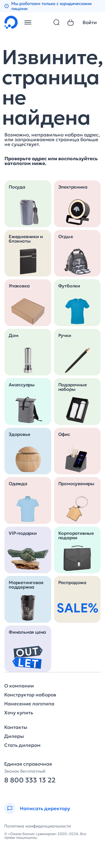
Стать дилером (22, 745)
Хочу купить (18, 712)
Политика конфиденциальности (37, 826)
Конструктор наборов (30, 694)
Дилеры (14, 736)
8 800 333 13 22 (29, 780)
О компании (19, 686)
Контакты (15, 727)
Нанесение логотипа (29, 703)
